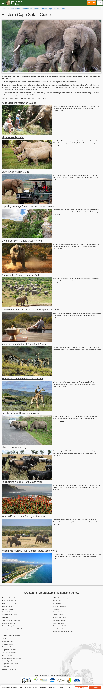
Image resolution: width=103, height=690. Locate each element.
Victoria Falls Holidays (60, 606)
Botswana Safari (7, 644)
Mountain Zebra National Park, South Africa (24, 344)
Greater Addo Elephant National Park (20, 275)
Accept (94, 688)
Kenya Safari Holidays (9, 650)
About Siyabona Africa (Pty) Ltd (12, 629)
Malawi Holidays (58, 623)
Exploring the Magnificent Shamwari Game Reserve (28, 206)
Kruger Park (57, 603)
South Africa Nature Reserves (11, 658)
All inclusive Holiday (62, 675)
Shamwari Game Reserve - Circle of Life (22, 378)
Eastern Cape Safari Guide (15, 172)
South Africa (27, 9)
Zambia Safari (58, 615)
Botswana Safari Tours (9, 652)
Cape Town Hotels (8, 647)
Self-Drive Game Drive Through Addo (21, 413)
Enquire (92, 3)
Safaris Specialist (7, 641)
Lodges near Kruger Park (10, 664)
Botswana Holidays (59, 617)
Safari (36, 9)
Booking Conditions (8, 623)
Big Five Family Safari (13, 137)
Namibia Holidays (59, 620)
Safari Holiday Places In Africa (63, 631)
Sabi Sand (5, 666)
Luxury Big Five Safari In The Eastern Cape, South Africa (31, 309)
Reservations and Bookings (11, 620)
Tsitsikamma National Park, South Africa (22, 482)
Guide (62, 9)
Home (5, 9)
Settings (81, 688)
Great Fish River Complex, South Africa (22, 240)
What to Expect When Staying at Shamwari (23, 516)
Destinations (15, 9)
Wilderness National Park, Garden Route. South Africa (29, 551)
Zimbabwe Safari (58, 629)
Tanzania (56, 609)
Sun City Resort (7, 655)
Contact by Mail (8, 606)
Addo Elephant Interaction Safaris (19, 103)
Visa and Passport (8, 626)
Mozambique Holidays (60, 626)
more (62, 111)
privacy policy (48, 687)
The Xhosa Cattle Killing (14, 447)
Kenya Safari (57, 612)
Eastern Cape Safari (49, 9)
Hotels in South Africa (9, 669)
